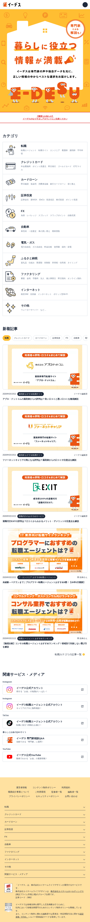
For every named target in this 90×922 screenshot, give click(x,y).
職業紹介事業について (18, 792)
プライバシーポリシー (19, 796)
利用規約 (66, 787)
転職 (7, 338)
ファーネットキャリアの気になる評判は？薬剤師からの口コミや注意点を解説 (39, 460)
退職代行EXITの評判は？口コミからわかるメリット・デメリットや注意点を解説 (41, 521)
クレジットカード (22, 338)
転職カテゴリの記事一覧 (68, 654)
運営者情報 (21, 787)
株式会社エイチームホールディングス (67, 891)
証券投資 (56, 338)
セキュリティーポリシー (47, 796)
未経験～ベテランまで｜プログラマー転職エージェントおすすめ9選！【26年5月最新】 (44, 582)
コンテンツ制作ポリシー (44, 787)
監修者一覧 (56, 792)
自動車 (76, 338)
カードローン (41, 338)
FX (67, 338)
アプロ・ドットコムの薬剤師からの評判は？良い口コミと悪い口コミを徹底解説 (40, 399)
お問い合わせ (71, 796)
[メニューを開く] (85, 4)
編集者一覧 (73, 792)
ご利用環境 (40, 792)
